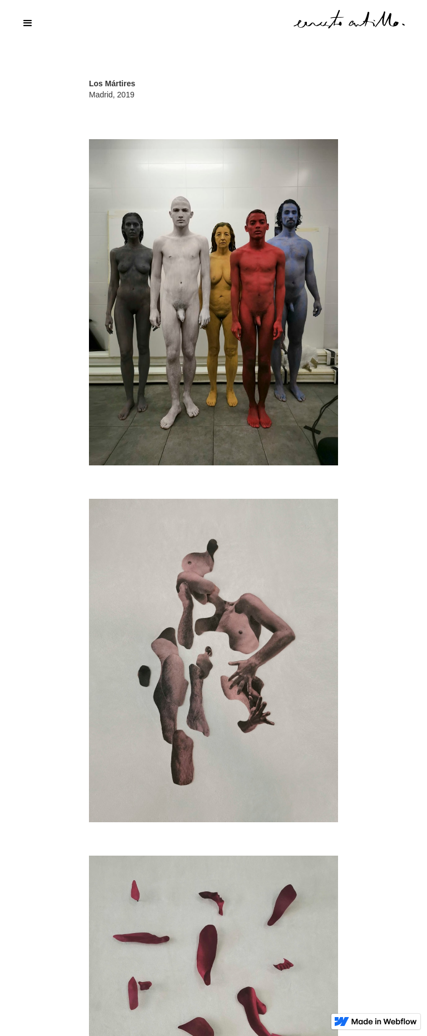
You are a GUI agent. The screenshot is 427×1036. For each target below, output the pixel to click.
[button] (213, 23)
